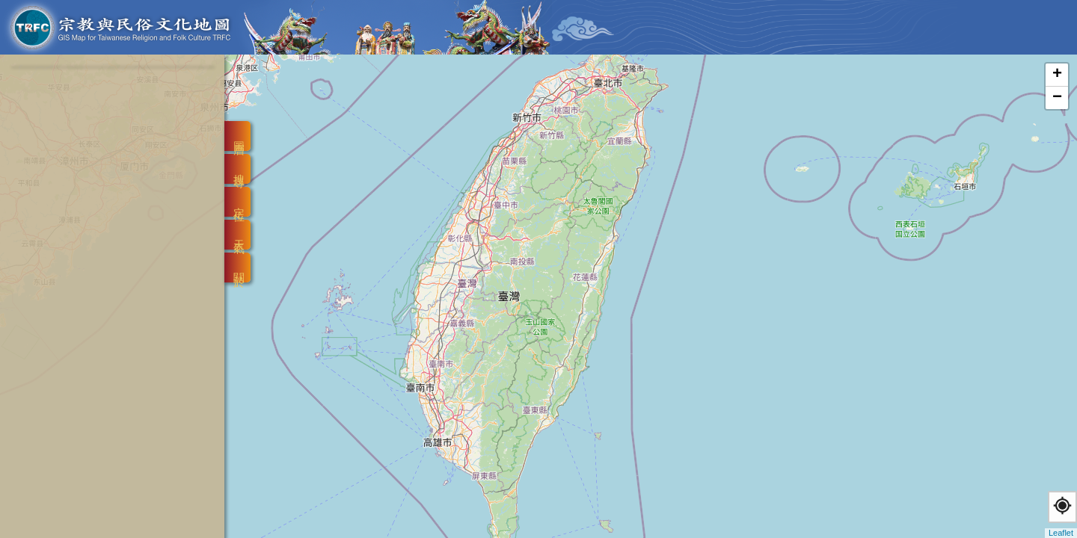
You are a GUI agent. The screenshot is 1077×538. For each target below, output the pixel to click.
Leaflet (1061, 532)
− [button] (1057, 98)
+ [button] (1057, 75)
